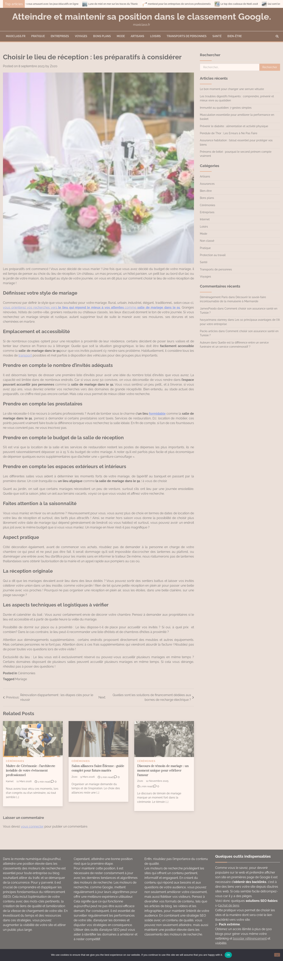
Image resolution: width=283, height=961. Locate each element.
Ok (228, 954)
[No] (277, 955)
